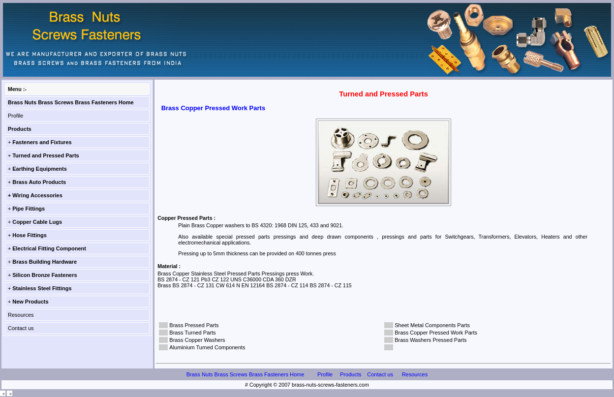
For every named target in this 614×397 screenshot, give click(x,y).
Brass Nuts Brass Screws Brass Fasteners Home (71, 102)
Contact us (21, 328)
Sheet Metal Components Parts (432, 325)
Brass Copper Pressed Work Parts (436, 333)
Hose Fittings (29, 235)
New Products (30, 302)
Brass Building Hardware (44, 262)
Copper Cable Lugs (37, 222)
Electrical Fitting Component (49, 248)
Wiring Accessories (37, 195)
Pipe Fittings (28, 209)
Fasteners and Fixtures (41, 142)
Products (19, 129)
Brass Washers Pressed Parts (430, 340)
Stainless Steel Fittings (41, 288)
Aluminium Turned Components (207, 347)
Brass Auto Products (39, 182)
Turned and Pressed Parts (45, 155)
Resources (21, 315)
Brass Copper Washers (197, 340)
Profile (15, 116)
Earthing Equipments (39, 169)
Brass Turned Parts (192, 333)
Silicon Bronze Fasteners (44, 275)
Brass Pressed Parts (193, 325)
